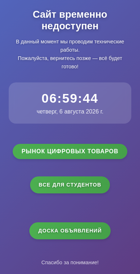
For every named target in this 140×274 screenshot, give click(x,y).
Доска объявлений (70, 231)
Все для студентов (70, 185)
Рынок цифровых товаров (69, 151)
